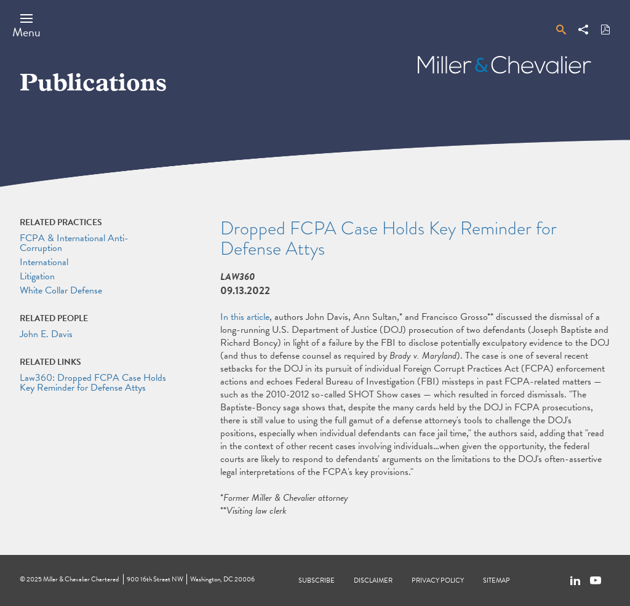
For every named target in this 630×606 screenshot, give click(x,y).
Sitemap (496, 580)
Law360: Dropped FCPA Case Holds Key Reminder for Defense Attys (93, 382)
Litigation (37, 276)
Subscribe (316, 580)
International (44, 262)
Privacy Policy (438, 580)
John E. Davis (46, 334)
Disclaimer (373, 580)
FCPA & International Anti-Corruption (74, 243)
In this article (244, 316)
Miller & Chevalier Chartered (81, 579)
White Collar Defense (61, 290)
